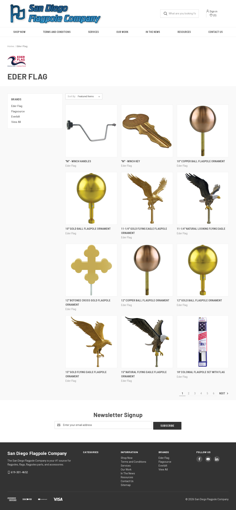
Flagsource (18, 111)
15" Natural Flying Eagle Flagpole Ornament (144, 374)
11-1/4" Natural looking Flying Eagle (201, 228)
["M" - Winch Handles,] (91, 131)
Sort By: (72, 96)
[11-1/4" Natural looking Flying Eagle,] (203, 198)
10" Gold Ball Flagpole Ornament (88, 228)
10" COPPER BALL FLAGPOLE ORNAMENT (201, 161)
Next (223, 393)
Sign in (213, 11)
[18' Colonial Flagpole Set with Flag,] (203, 341)
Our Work (122, 31)
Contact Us (215, 31)
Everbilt (15, 116)
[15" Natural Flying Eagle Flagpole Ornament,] (147, 341)
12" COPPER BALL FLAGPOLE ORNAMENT (145, 300)
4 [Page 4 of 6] (201, 393)
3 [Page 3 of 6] (195, 393)
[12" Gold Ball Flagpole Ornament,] (203, 270)
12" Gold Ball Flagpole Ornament (199, 300)
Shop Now (19, 31)
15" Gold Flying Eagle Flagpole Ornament (86, 374)
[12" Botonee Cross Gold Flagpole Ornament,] (91, 270)
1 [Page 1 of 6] (182, 393)
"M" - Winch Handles (78, 161)
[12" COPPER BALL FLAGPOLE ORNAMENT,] (147, 270)
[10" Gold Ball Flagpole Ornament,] (91, 198)
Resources (184, 31)
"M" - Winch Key (130, 161)
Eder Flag (16, 106)
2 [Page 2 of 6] (188, 393)
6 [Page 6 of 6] (213, 393)
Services (93, 31)
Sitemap (126, 484)
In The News (153, 31)
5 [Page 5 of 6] (207, 393)
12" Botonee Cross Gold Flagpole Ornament (87, 302)
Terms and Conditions (57, 31)
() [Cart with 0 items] (213, 15)
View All (16, 122)
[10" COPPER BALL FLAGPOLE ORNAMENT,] (203, 131)
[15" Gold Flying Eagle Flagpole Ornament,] (91, 341)
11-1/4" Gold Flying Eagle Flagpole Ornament (144, 231)
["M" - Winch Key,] (147, 131)
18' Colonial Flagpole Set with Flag (201, 372)
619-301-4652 (19, 471)
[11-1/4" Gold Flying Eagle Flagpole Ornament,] (147, 198)
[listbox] (89, 96)
